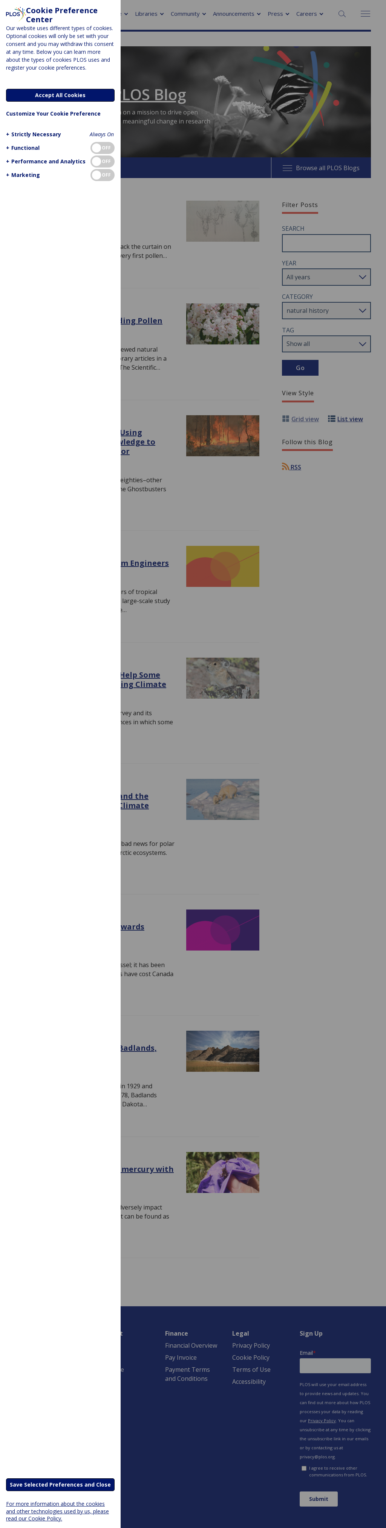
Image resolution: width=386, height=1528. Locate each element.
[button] (32, 134)
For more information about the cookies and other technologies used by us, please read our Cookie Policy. (57, 1511)
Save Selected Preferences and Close (60, 1484)
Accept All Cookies (60, 95)
